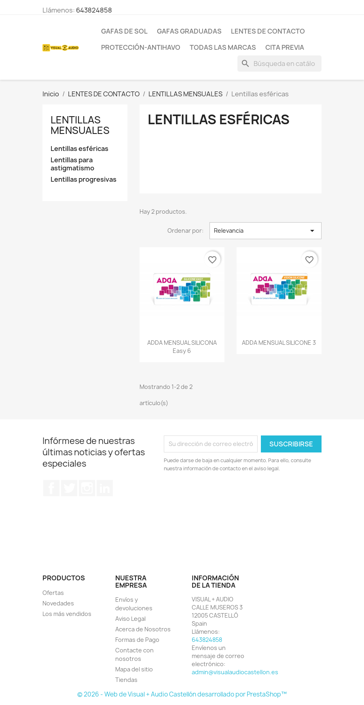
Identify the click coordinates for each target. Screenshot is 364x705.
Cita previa (284, 47)
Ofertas (53, 593)
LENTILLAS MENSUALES (80, 125)
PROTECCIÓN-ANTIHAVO (140, 47)
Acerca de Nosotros (143, 629)
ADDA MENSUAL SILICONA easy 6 (182, 347)
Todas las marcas (223, 47)
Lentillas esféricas (79, 148)
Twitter (69, 488)
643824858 (94, 10)
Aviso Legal (130, 618)
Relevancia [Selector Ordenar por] (265, 231)
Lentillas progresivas (83, 179)
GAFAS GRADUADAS (189, 31)
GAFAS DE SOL (124, 31)
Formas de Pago (137, 639)
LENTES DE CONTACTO (268, 31)
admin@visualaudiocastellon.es (235, 672)
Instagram (87, 488)
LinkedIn (105, 488)
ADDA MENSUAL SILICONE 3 (279, 342)
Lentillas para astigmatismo (72, 164)
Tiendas (126, 680)
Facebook (51, 488)
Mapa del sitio (134, 669)
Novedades (58, 603)
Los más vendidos (66, 614)
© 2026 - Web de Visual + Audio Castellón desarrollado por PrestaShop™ (182, 694)
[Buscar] (279, 63)
